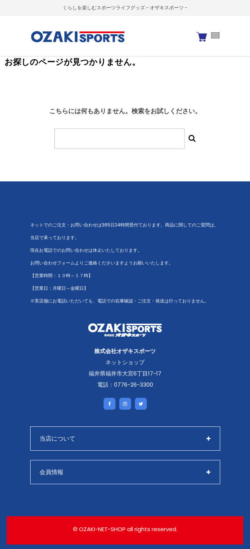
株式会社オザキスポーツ (125, 351)
